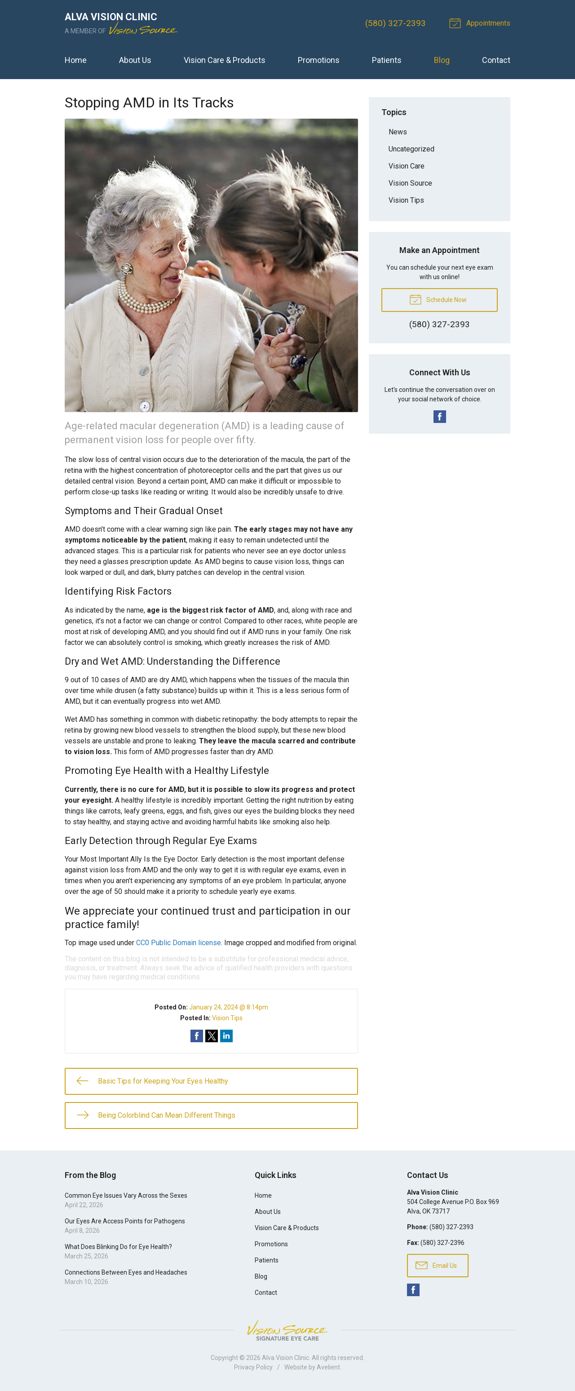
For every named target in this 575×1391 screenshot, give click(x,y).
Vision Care (407, 166)
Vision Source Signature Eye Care (287, 1330)
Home (76, 60)
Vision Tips (227, 1018)
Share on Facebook (196, 1036)
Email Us (436, 1264)
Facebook (439, 416)
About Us (135, 60)
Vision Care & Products (224, 60)
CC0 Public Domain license (178, 942)
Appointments (481, 22)
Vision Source (410, 183)
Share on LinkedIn (226, 1036)
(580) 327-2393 (395, 23)
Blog (442, 60)
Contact (496, 60)
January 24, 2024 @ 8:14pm (228, 1007)
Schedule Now (438, 299)
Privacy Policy (253, 1367)
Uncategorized (411, 149)
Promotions (319, 60)
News (398, 132)
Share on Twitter (211, 1036)
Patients (387, 60)
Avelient (328, 1367)
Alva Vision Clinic (285, 1357)
